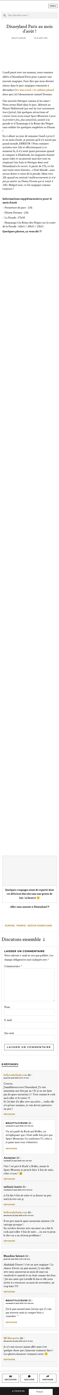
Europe (10, 925)
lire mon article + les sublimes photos (34, 90)
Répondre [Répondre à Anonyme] (9, 1179)
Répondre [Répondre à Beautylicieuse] (11, 1148)
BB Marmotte (11, 1338)
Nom (7, 1007)
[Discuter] (29, 1376)
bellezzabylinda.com (15, 1075)
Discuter (29, 1379)
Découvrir (11, 1379)
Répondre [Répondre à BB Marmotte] (9, 1359)
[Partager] (48, 1376)
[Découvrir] (10, 1376)
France (21, 925)
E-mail (8, 1020)
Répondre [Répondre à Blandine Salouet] (9, 1292)
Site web (9, 1033)
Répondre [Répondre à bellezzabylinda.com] (9, 1114)
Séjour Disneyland (39, 925)
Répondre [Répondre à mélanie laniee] (9, 1204)
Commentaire (13, 966)
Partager (47, 1379)
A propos (18, 1391)
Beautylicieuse (17, 1123)
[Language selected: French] (41, 1392)
